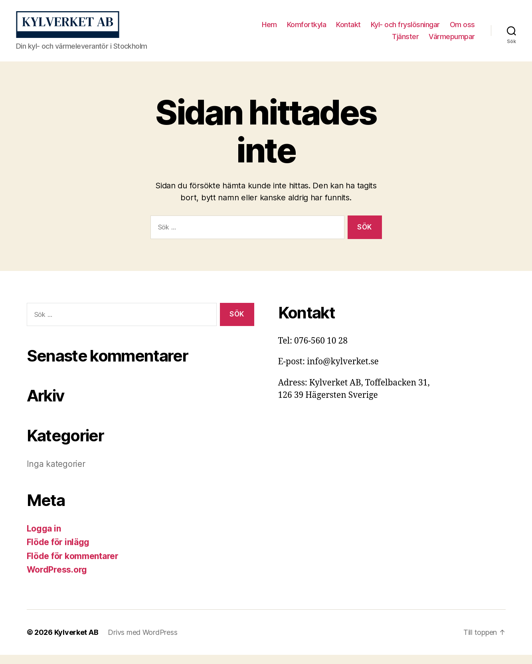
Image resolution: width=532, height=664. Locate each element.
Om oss (462, 29)
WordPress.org (57, 579)
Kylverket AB (76, 641)
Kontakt (348, 29)
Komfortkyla (306, 29)
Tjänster (405, 41)
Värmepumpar (452, 41)
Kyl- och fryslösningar (405, 29)
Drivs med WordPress (142, 641)
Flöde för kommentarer (73, 565)
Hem (269, 29)
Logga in (44, 538)
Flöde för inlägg (58, 552)
